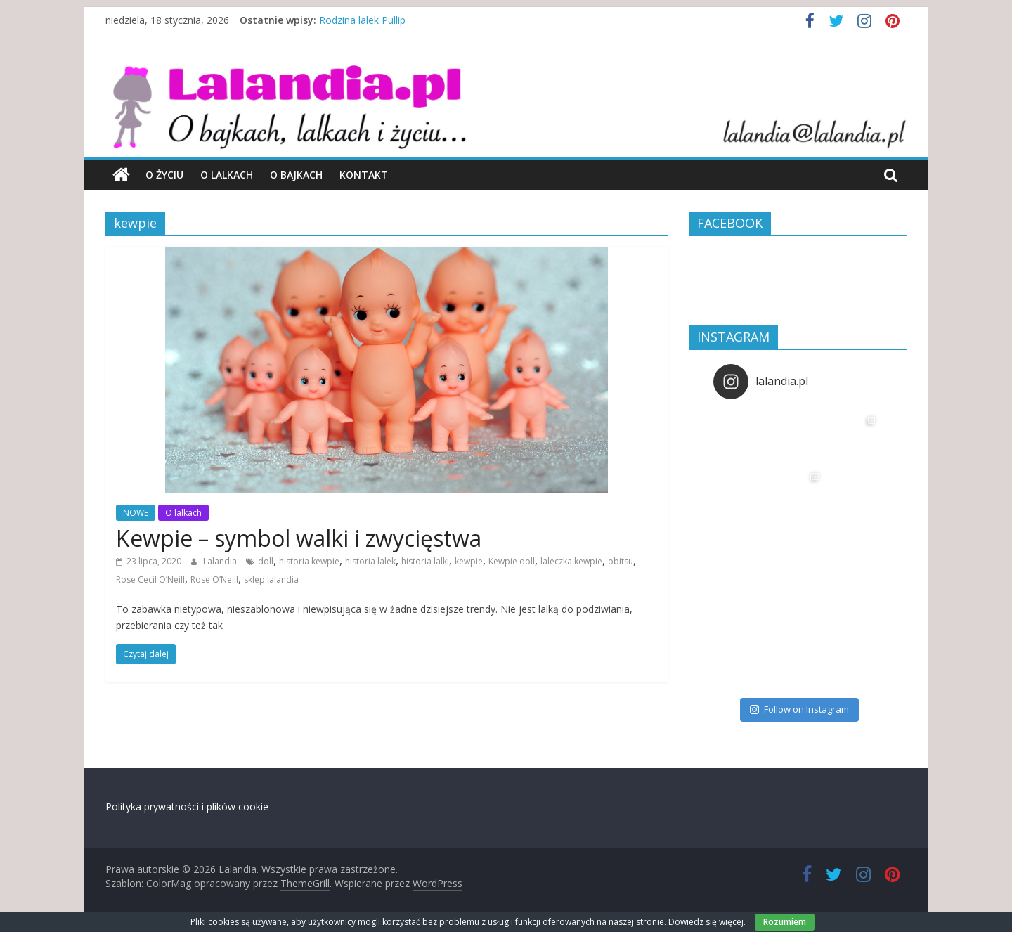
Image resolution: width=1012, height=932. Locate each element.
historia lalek (370, 561)
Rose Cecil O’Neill (150, 579)
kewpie (469, 561)
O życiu (164, 174)
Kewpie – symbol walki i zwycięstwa (298, 538)
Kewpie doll (511, 561)
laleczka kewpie (571, 561)
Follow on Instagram (799, 709)
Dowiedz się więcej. (707, 922)
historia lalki (425, 561)
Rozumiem (784, 922)
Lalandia (221, 561)
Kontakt (363, 174)
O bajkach (296, 174)
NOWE (135, 513)
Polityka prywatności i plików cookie (186, 806)
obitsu (620, 561)
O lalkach (226, 174)
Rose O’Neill (214, 579)
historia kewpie (309, 561)
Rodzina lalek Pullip (362, 20)
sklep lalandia (271, 579)
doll (265, 561)
